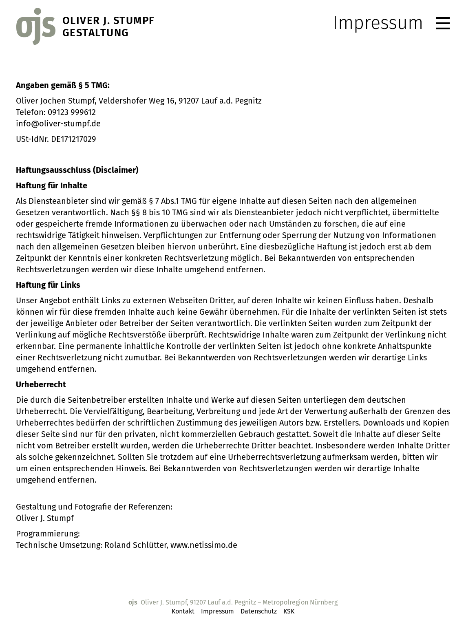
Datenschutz (259, 611)
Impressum (217, 611)
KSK (288, 611)
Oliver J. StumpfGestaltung (108, 27)
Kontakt (183, 611)
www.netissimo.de (203, 545)
